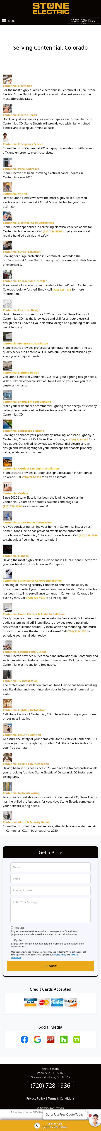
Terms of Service (78, 1106)
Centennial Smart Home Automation (27, 511)
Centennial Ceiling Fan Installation (26, 753)
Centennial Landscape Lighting (23, 420)
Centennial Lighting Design (21, 362)
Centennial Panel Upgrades (21, 158)
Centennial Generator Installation (25, 332)
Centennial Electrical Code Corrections (28, 212)
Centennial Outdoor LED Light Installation (31, 458)
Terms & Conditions (61, 1093)
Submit (50, 960)
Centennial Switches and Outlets (24, 641)
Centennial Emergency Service (23, 133)
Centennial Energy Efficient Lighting (27, 391)
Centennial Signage (16, 545)
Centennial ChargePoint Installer (25, 270)
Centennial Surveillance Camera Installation (32, 570)
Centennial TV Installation (20, 670)
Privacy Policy (59, 949)
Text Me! (19, 922)
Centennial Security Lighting (22, 724)
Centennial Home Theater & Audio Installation (34, 603)
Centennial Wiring (15, 183)
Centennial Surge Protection (21, 241)
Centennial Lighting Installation (24, 699)
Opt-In (18, 934)
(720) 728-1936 (83, 20)
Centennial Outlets (15, 482)
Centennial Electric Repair (20, 104)
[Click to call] (50, 1125)
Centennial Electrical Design (21, 299)
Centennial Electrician (17, 75)
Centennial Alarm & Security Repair (26, 811)
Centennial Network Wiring (21, 782)
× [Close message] (85, 1111)
